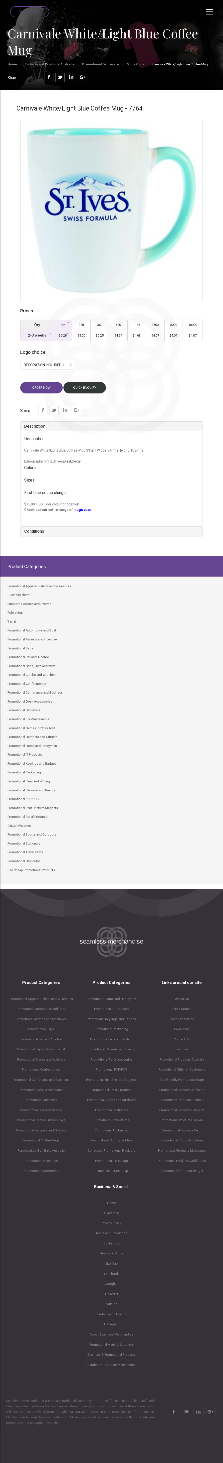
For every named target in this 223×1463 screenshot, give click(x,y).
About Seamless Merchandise (111, 1334)
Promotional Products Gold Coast (182, 1161)
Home (12, 64)
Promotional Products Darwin (182, 1120)
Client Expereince (182, 1019)
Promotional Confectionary (41, 1069)
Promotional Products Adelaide (181, 1090)
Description (34, 426)
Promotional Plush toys (41, 1161)
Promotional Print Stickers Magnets (111, 1080)
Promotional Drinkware (100, 64)
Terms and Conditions (111, 1233)
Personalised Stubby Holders (111, 1140)
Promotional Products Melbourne (182, 1150)
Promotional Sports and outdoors (111, 1100)
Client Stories (181, 1009)
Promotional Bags (41, 1029)
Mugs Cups (136, 64)
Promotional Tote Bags (111, 1161)
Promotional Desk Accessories (41, 1090)
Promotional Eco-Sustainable (41, 1110)
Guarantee (111, 1213)
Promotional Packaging (111, 1029)
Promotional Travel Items (111, 1120)
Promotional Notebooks (41, 1171)
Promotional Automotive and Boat (41, 1009)
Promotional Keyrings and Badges (111, 1019)
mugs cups (82, 510)
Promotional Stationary (111, 1110)
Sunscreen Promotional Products (111, 1150)
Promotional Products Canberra (181, 1110)
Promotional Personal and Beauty (111, 1049)
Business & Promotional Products (111, 1354)
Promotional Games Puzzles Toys (41, 1120)
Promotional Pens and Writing (111, 1039)
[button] (47, 364)
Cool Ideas (182, 1029)
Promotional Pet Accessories (111, 1059)
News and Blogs (111, 1253)
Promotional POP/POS (111, 1069)
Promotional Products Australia (49, 64)
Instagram (111, 1324)
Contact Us (182, 1039)
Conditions (34, 531)
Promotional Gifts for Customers (182, 1069)
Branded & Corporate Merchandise (111, 1365)
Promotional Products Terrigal (182, 1171)
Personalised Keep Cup (111, 1171)
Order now (41, 387)
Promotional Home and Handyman (111, 999)
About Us (182, 999)
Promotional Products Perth (182, 1130)
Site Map (111, 1263)
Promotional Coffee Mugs (41, 1140)
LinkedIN (111, 1294)
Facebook (111, 1274)
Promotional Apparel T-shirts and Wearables (41, 999)
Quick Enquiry (29, 11)
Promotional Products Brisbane (182, 1100)
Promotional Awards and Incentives (41, 1019)
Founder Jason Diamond (111, 1314)
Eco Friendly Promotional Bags (182, 1080)
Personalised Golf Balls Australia (41, 1150)
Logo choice (32, 352)
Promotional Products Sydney (182, 1140)
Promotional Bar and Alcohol (41, 1039)
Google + (111, 1284)
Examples (182, 1049)
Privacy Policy (111, 1223)
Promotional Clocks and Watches (41, 1059)
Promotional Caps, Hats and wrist (41, 1049)
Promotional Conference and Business (41, 1080)
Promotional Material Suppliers (111, 1344)
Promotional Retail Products (111, 1090)
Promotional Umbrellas (111, 1130)
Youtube (111, 1304)
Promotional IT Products (111, 1009)
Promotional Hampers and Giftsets (41, 1130)
